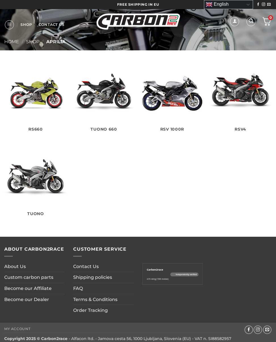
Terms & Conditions (95, 299)
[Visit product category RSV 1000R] (172, 98)
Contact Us (51, 24)
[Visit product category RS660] (35, 98)
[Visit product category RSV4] (240, 98)
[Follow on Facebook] (258, 5)
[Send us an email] (269, 5)
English (217, 4)
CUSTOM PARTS (50, 56)
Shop (26, 24)
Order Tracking (90, 310)
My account (17, 329)
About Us (17, 56)
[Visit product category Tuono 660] (104, 98)
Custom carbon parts (28, 277)
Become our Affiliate (28, 288)
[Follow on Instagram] (263, 5)
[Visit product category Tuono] (35, 182)
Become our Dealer (26, 299)
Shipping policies (92, 277)
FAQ (78, 288)
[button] (9, 24)
